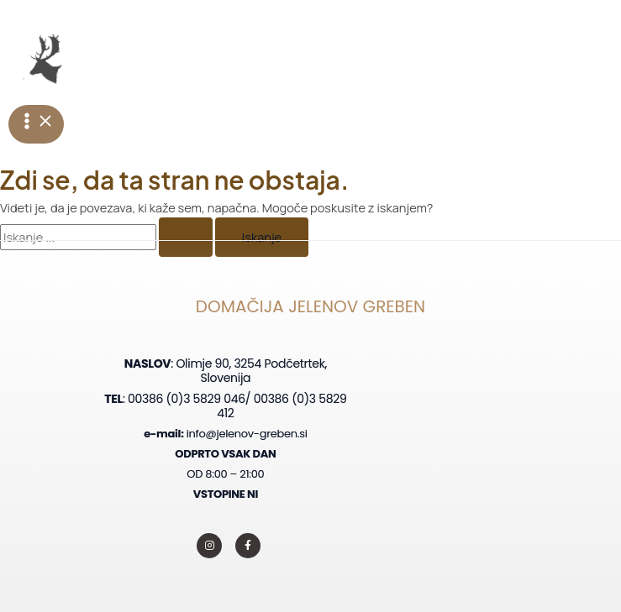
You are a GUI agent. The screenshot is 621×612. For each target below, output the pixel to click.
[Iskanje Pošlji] (186, 237)
